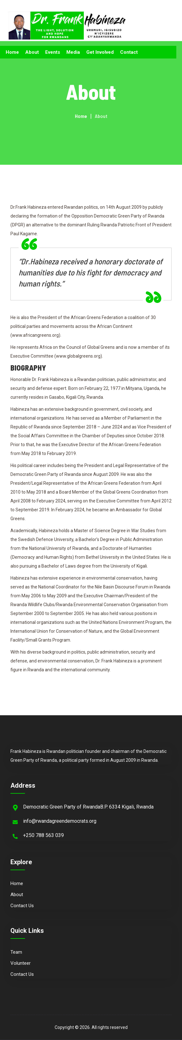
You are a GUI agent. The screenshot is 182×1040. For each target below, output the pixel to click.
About (32, 52)
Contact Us (22, 905)
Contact (129, 52)
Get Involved (100, 52)
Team (16, 952)
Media (73, 52)
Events (52, 52)
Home (12, 52)
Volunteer (20, 963)
